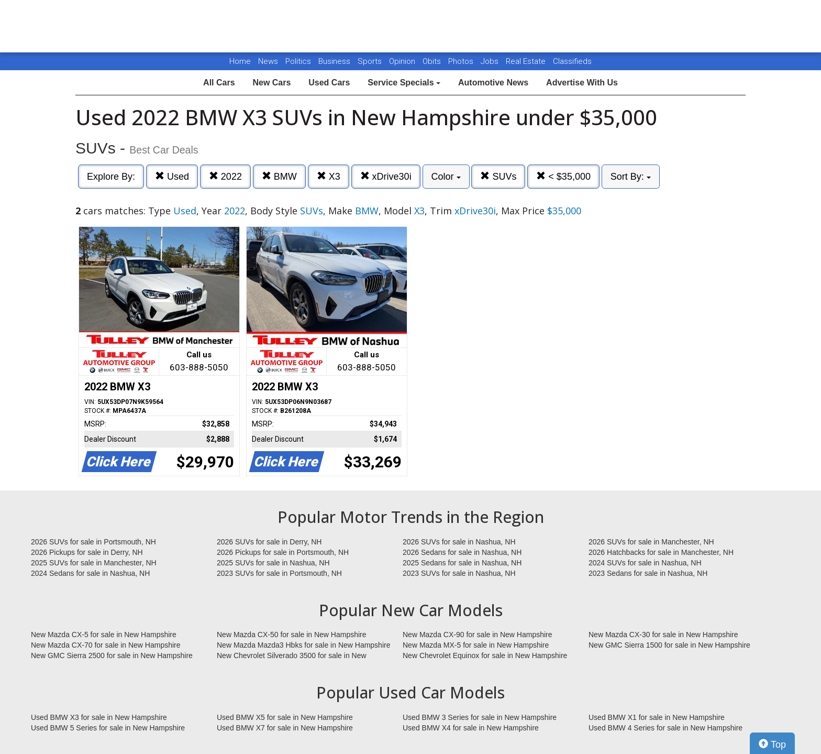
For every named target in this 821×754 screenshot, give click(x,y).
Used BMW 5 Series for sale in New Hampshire (108, 728)
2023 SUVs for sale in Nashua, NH (459, 573)
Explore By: (111, 176)
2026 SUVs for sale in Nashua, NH (459, 542)
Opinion (403, 61)
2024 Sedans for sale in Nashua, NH (90, 573)
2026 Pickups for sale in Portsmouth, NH (283, 552)
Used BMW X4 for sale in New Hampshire (471, 728)
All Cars (219, 82)
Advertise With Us (582, 82)
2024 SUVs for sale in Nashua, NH (645, 563)
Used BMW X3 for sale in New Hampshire (99, 717)
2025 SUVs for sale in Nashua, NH (273, 563)
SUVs (498, 176)
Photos (461, 61)
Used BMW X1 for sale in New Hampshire (657, 717)
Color (446, 176)
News (268, 61)
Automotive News (493, 82)
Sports (371, 61)
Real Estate (527, 61)
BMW (279, 176)
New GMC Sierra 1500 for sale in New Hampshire (669, 645)
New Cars (271, 82)
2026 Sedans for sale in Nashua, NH (462, 552)
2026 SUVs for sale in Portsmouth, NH (93, 542)
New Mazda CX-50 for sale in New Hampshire (292, 634)
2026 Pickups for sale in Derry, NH (87, 552)
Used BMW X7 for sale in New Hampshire (285, 728)
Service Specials (404, 82)
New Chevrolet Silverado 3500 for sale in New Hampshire (292, 656)
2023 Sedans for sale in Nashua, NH (648, 573)
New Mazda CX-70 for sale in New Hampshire (106, 645)
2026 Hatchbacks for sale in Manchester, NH (661, 552)
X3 (328, 176)
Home (240, 61)
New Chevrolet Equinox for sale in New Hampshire (485, 655)
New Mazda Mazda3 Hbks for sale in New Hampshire (303, 645)
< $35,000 (563, 176)
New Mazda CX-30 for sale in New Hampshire (663, 634)
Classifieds (572, 61)
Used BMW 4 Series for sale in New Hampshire (665, 728)
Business (335, 61)
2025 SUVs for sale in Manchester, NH (94, 563)
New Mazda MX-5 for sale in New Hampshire (476, 645)
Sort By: (631, 176)
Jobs (491, 61)
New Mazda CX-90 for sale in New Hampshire (477, 634)
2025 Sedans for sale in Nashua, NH (462, 563)
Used (172, 176)
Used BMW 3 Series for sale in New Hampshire (480, 717)
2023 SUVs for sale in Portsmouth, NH (279, 573)
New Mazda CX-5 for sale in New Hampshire (103, 634)
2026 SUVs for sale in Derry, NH (269, 542)
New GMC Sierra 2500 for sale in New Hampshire (112, 655)
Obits (433, 61)
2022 (225, 176)
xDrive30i (386, 176)
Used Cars (329, 82)
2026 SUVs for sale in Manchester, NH (651, 542)
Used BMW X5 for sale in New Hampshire (285, 717)
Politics (298, 61)
